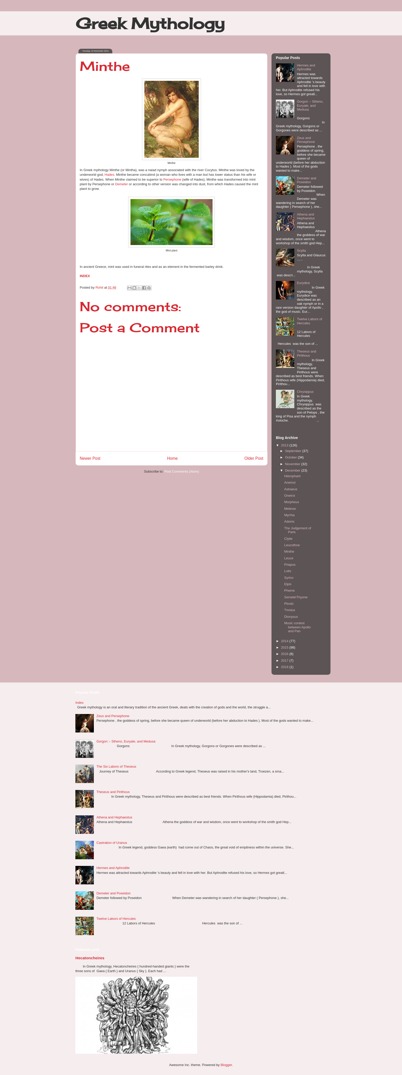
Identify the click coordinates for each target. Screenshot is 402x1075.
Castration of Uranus (111, 843)
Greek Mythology (150, 23)
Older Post (253, 458)
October (291, 457)
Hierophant (292, 476)
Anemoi (289, 482)
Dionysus (291, 617)
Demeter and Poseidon (306, 180)
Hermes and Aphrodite (306, 67)
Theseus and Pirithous (306, 353)
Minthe (289, 551)
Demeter (121, 184)
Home (172, 458)
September (293, 451)
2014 (285, 641)
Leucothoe (292, 545)
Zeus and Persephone (306, 140)
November (293, 464)
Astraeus (290, 489)
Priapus (289, 564)
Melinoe (290, 509)
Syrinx (288, 578)
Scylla (301, 250)
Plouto (289, 603)
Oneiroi (289, 495)
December (293, 470)
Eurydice (303, 283)
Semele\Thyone (295, 597)
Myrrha (289, 515)
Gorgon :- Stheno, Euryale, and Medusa (310, 105)
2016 (285, 654)
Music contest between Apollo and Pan (297, 627)
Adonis (289, 521)
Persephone (172, 179)
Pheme (289, 590)
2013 (285, 445)
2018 (285, 667)
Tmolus (289, 610)
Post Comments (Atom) (181, 471)
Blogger (226, 1065)
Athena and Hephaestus (306, 216)
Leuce (288, 558)
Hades (109, 175)
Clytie (288, 539)
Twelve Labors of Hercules (309, 321)
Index (79, 703)
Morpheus (291, 502)
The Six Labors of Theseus (116, 766)
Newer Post (90, 458)
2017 (285, 660)
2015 (285, 647)
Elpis (287, 584)
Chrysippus (305, 392)
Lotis (287, 571)
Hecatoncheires (89, 958)
